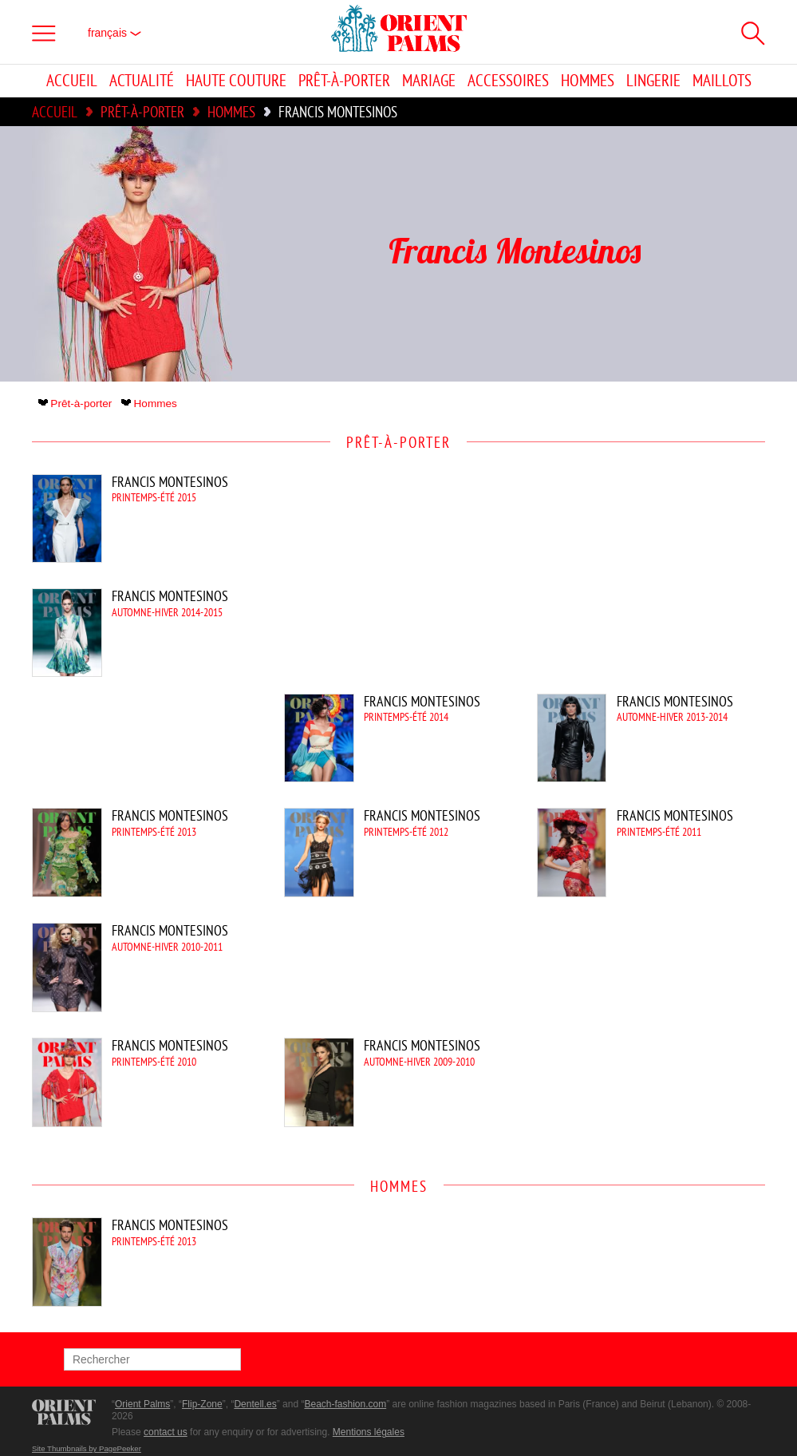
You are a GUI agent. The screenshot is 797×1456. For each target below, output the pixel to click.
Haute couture (236, 81)
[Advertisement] (629, 582)
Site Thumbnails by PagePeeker (86, 1448)
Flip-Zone (202, 1404)
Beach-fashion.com (345, 1404)
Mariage (429, 81)
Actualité (141, 81)
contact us (165, 1432)
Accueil (71, 81)
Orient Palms (142, 1404)
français (114, 32)
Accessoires (508, 81)
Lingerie (653, 81)
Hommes (587, 81)
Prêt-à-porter (344, 81)
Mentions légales (368, 1432)
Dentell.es (255, 1404)
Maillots (722, 81)
